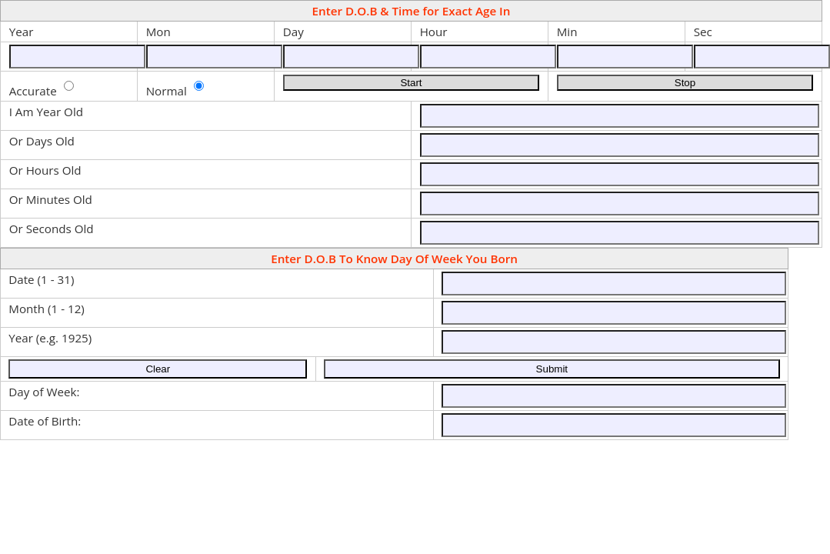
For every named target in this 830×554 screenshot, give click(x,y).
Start (411, 82)
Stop (685, 82)
